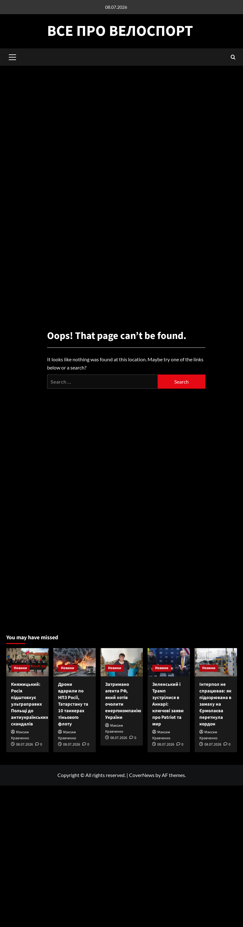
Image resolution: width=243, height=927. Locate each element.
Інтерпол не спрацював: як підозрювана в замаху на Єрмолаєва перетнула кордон (215, 704)
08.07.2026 (24, 744)
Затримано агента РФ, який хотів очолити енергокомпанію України (123, 701)
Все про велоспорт (120, 31)
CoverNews (141, 775)
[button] (233, 57)
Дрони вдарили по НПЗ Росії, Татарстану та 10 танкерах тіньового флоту (73, 704)
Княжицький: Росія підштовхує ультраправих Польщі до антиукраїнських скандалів (29, 704)
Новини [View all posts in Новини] (20, 668)
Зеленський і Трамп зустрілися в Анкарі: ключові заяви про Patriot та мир (168, 704)
